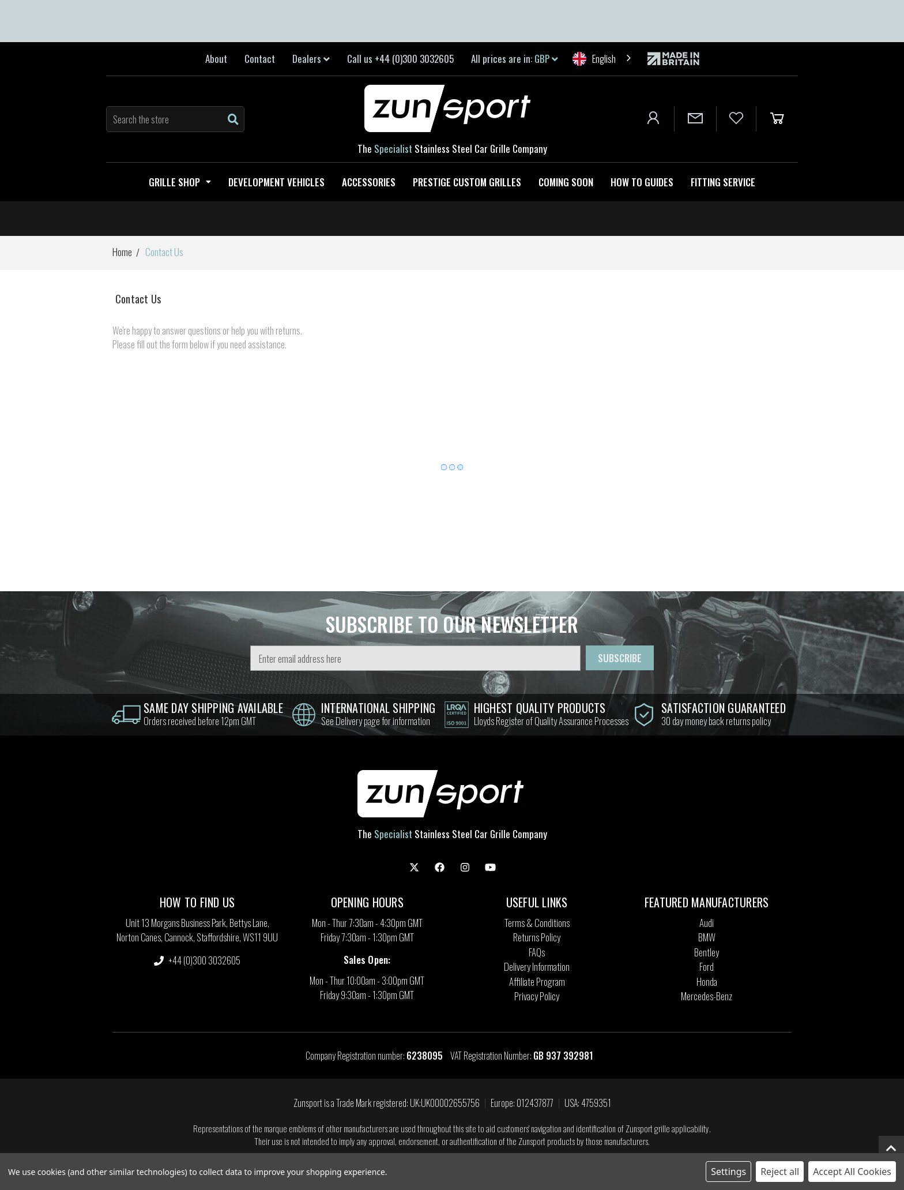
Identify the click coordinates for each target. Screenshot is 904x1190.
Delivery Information (537, 966)
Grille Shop (180, 182)
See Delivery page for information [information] (375, 721)
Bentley (706, 952)
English (594, 58)
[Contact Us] (695, 119)
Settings (728, 1171)
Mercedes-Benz (706, 996)
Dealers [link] (311, 58)
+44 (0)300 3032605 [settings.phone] (197, 960)
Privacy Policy (536, 996)
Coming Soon (565, 182)
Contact (259, 58)
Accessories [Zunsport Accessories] (369, 182)
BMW (706, 937)
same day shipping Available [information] (213, 707)
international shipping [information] (378, 707)
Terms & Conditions (537, 922)
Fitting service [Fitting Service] (723, 182)
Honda (706, 981)
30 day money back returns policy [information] (716, 721)
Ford (706, 966)
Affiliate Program (537, 981)
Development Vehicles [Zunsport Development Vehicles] (276, 182)
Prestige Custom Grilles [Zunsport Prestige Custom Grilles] (467, 182)
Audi (706, 922)
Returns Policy (536, 937)
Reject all (779, 1171)
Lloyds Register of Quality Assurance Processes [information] (551, 721)
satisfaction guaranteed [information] (723, 707)
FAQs (537, 952)
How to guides (642, 182)
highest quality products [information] (540, 707)
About (216, 58)
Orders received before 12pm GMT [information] (200, 721)
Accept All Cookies (852, 1171)
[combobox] (603, 58)
